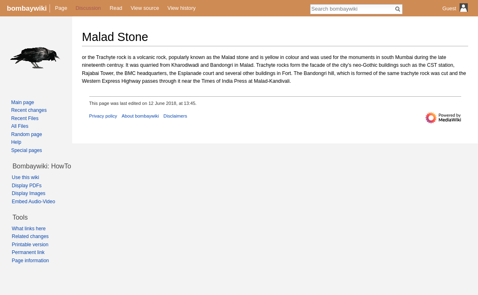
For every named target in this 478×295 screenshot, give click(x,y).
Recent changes (29, 110)
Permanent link (28, 252)
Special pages (26, 150)
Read (116, 8)
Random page (26, 134)
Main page (22, 102)
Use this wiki (25, 177)
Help (16, 142)
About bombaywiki (140, 115)
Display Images (28, 193)
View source (145, 8)
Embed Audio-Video (33, 201)
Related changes (30, 236)
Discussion (88, 8)
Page (61, 8)
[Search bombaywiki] (351, 9)
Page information (30, 260)
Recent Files (25, 118)
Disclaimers (175, 115)
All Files (19, 126)
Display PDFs (27, 185)
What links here (29, 228)
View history (182, 8)
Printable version (30, 244)
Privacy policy (103, 115)
